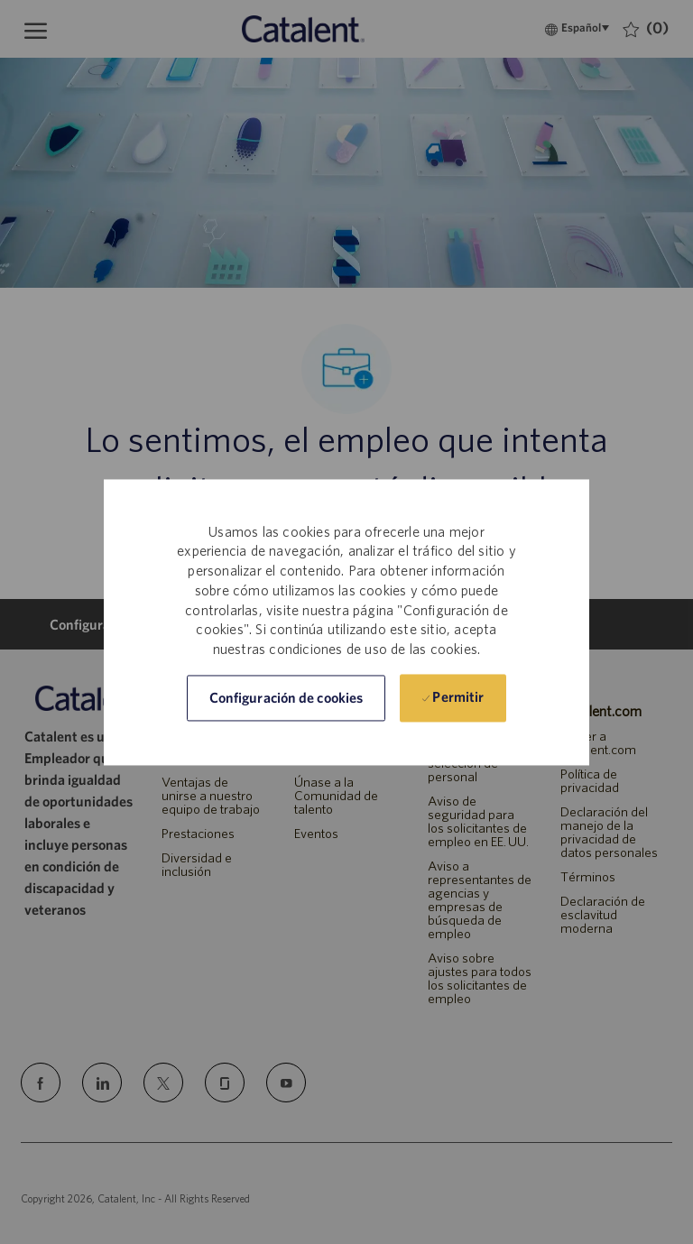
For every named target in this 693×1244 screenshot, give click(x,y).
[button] (286, 698)
